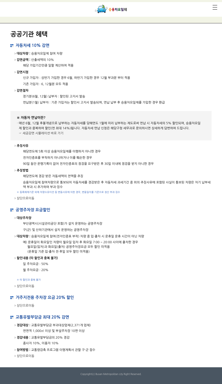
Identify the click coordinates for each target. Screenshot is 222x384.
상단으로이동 (25, 198)
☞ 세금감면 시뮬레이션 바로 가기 (41, 133)
